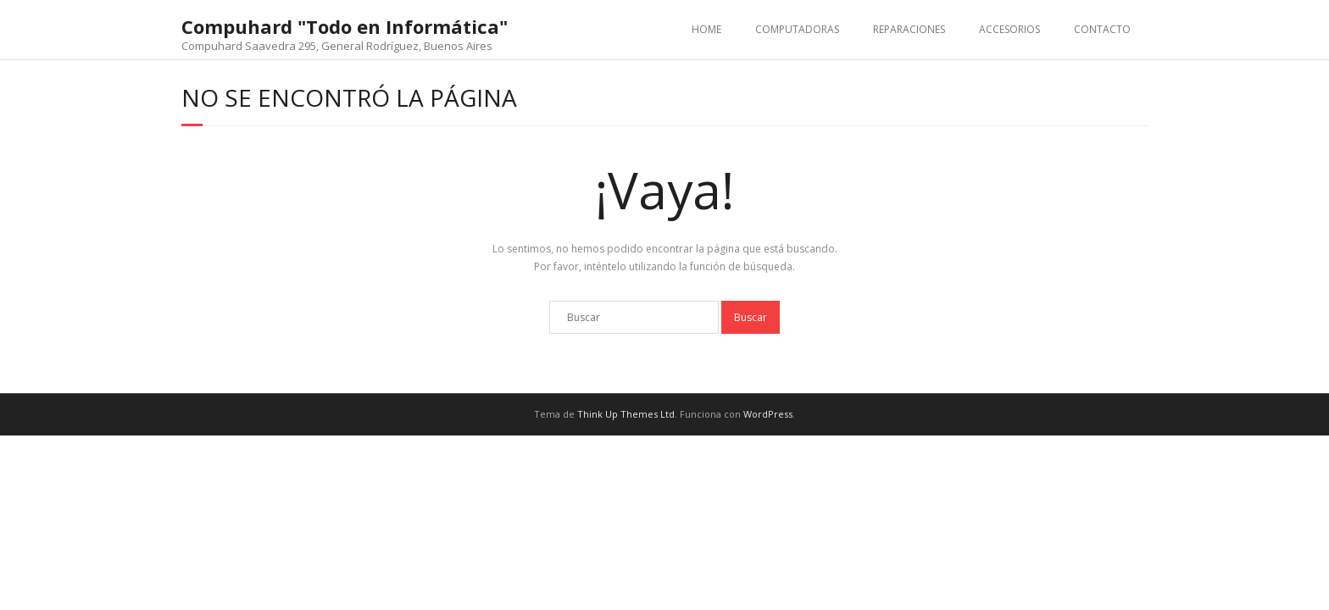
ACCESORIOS (1009, 29)
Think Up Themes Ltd (626, 414)
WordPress (767, 414)
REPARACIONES (909, 29)
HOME (706, 29)
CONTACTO (1102, 29)
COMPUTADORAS (797, 29)
